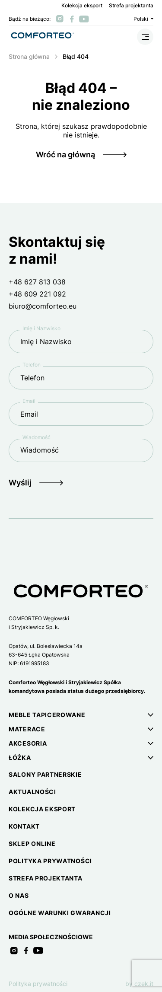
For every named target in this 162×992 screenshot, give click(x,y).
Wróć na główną (65, 154)
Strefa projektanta (131, 6)
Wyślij (20, 482)
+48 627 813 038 (37, 282)
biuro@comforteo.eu (42, 306)
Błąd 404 (76, 56)
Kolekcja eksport (81, 6)
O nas (19, 895)
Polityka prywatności (50, 860)
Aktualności (32, 791)
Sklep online (32, 843)
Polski (143, 19)
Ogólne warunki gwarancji (60, 912)
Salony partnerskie (45, 774)
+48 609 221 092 (37, 294)
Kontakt (24, 826)
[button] (81, 714)
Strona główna (29, 56)
